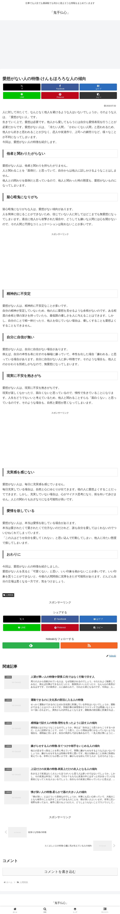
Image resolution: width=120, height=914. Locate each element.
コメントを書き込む (60, 874)
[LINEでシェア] (21, 95)
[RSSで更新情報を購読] (89, 645)
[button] (98, 95)
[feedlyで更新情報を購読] (30, 645)
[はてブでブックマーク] (98, 87)
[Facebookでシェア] (60, 87)
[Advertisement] (60, 45)
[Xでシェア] (21, 87)
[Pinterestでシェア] (60, 95)
